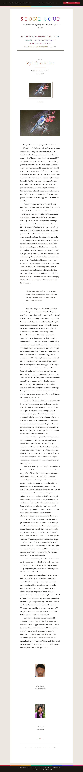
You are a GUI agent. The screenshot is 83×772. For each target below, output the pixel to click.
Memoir (28, 40)
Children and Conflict (40, 43)
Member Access (72, 3)
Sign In (58, 3)
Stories (49, 36)
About (5, 3)
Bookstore (50, 3)
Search (42, 3)
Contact (36, 769)
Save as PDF (40, 74)
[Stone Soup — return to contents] (41, 19)
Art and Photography (44, 40)
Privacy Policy (47, 769)
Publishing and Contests (33, 36)
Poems (56, 36)
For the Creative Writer (36, 47)
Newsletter (28, 3)
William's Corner (15, 3)
